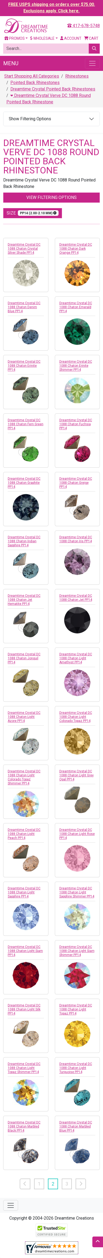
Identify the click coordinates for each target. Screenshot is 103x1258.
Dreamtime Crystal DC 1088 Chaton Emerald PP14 (75, 307)
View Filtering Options (51, 197)
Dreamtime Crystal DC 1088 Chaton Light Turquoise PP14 (75, 1068)
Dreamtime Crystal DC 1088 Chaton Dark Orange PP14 (75, 248)
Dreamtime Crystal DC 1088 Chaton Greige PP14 (75, 483)
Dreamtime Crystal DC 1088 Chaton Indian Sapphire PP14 (24, 541)
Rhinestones (77, 76)
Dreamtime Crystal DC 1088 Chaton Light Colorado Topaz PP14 (75, 717)
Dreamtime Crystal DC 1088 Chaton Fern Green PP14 (25, 424)
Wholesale (42, 38)
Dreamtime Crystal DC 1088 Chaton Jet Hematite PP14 (24, 600)
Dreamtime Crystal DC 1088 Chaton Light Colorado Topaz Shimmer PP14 (24, 777)
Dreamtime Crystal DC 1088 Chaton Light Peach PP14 (24, 834)
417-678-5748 (83, 25)
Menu (10, 63)
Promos (15, 38)
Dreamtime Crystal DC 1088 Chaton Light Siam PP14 (25, 951)
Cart (91, 38)
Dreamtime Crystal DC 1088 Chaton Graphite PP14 (24, 483)
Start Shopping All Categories (31, 76)
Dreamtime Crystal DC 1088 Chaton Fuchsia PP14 (75, 424)
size (33, 213)
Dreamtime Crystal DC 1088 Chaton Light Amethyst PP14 (75, 658)
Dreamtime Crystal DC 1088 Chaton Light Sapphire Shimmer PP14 (76, 892)
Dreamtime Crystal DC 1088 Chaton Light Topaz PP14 (75, 1009)
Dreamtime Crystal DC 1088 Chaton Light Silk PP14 (24, 1009)
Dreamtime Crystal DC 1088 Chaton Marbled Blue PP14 (75, 1126)
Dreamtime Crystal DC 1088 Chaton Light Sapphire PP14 (24, 892)
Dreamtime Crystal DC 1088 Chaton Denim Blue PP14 (24, 307)
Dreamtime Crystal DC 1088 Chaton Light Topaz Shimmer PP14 (24, 1068)
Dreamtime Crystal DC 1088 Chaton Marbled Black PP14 (24, 1126)
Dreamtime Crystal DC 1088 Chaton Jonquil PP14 (24, 658)
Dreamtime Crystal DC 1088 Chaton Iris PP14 (75, 539)
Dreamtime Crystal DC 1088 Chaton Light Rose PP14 (77, 834)
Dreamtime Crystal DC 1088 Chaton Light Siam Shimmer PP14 (76, 951)
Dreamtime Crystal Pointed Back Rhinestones (52, 89)
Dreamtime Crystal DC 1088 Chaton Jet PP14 (75, 598)
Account (70, 38)
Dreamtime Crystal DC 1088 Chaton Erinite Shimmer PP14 (75, 366)
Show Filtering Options (30, 118)
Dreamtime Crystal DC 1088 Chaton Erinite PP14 (24, 366)
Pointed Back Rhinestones (35, 82)
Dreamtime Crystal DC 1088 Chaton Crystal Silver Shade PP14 (24, 248)
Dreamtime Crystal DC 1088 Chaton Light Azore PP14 (24, 717)
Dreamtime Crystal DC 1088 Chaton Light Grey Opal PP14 (76, 775)
